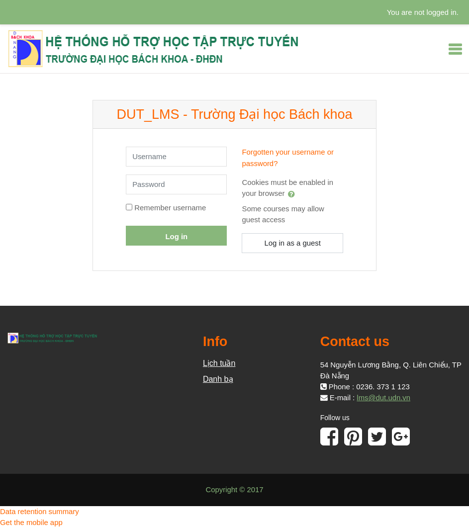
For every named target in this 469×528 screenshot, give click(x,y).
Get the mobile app (31, 523)
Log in (177, 237)
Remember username (170, 208)
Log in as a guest (292, 243)
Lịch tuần (219, 363)
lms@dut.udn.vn (383, 398)
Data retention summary (39, 512)
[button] (293, 193)
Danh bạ (218, 379)
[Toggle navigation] (455, 49)
